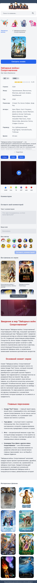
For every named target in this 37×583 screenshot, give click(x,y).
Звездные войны (4, 31)
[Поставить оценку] (15, 82)
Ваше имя (4, 227)
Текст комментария (7, 209)
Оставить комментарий (25, 252)
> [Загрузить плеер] (18, 173)
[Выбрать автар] (3, 240)
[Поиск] (33, 13)
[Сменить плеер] (13, 157)
